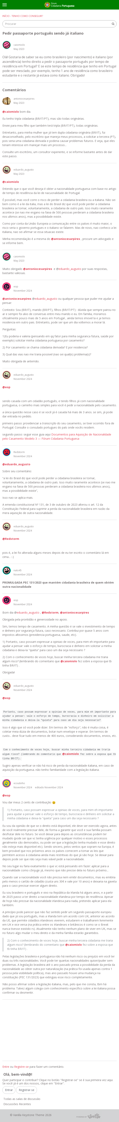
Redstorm (19, 452)
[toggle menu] (4, 5)
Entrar (9, 1090)
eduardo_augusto (24, 169)
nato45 (18, 570)
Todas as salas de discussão (21, 1099)
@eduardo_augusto (16, 464)
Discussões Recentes (17, 1104)
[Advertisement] (59, 1030)
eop (16, 286)
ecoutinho (19, 783)
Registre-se (21, 1067)
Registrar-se (26, 1090)
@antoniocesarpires (65, 239)
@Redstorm (10, 539)
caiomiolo (19, 45)
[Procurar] (113, 23)
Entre (5, 1067)
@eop (6, 387)
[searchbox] (59, 23)
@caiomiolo (10, 111)
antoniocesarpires (24, 98)
